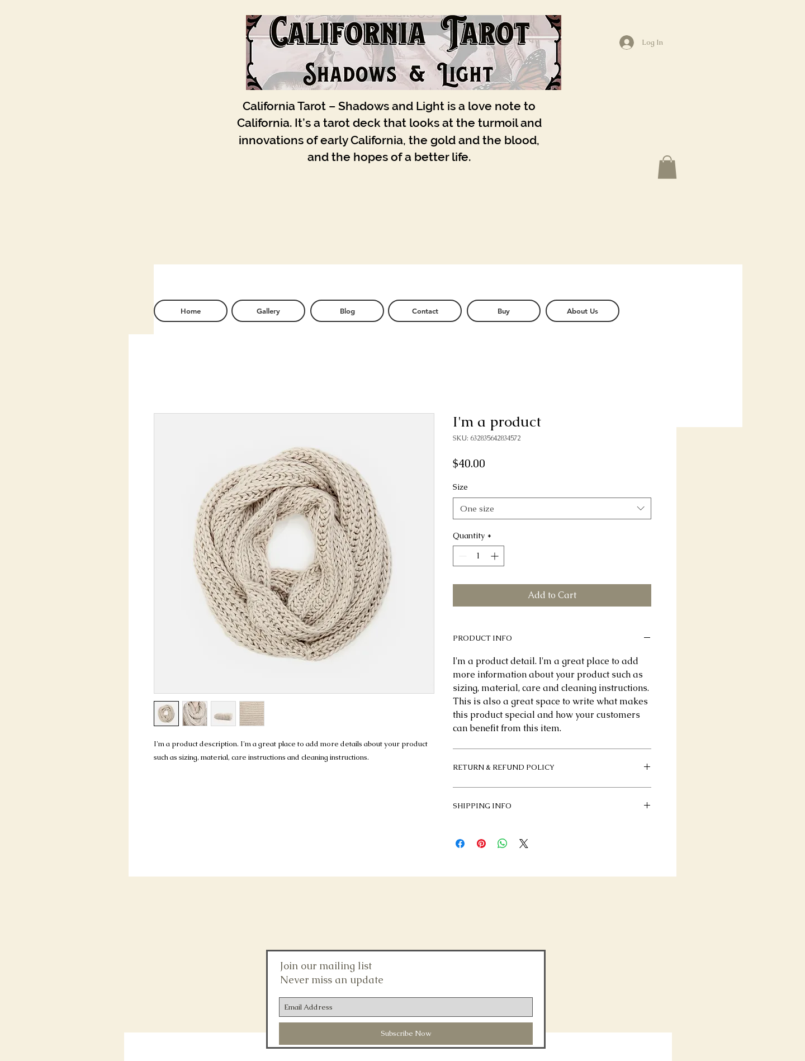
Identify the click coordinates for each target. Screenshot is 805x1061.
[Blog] (347, 311)
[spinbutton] (478, 556)
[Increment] (496, 556)
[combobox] (552, 508)
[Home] (191, 311)
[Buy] (504, 311)
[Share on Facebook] (460, 843)
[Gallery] (268, 311)
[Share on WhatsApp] (502, 843)
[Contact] (425, 311)
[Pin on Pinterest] (481, 843)
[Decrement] (461, 556)
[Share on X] (524, 843)
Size (460, 487)
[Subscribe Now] (406, 1033)
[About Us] (582, 311)
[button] (667, 167)
